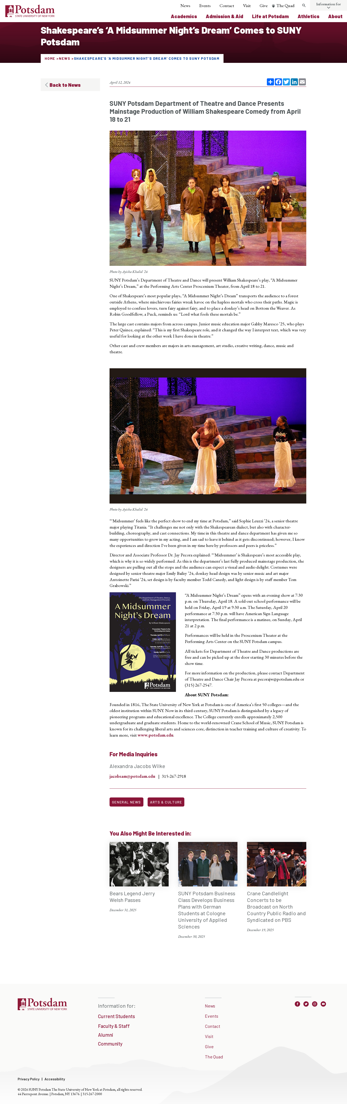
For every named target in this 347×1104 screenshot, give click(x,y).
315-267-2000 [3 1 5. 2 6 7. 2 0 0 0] (92, 1094)
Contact (227, 5)
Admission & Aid (224, 16)
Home (50, 58)
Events (205, 5)
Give (264, 5)
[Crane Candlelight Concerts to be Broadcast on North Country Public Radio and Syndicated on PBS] (276, 887)
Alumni (105, 1035)
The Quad (285, 5)
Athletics (308, 16)
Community (110, 1043)
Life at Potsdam (270, 16)
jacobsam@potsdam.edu (132, 776)
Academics (184, 16)
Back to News (65, 85)
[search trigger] (303, 5)
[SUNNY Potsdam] (42, 1008)
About (335, 16)
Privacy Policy (29, 1079)
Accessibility (54, 1079)
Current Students (116, 1016)
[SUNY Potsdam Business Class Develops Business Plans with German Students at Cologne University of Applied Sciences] (207, 890)
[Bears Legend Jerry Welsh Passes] (139, 877)
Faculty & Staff (114, 1026)
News (185, 5)
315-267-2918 (174, 776)
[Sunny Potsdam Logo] (30, 15)
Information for (328, 4)
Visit (247, 5)
